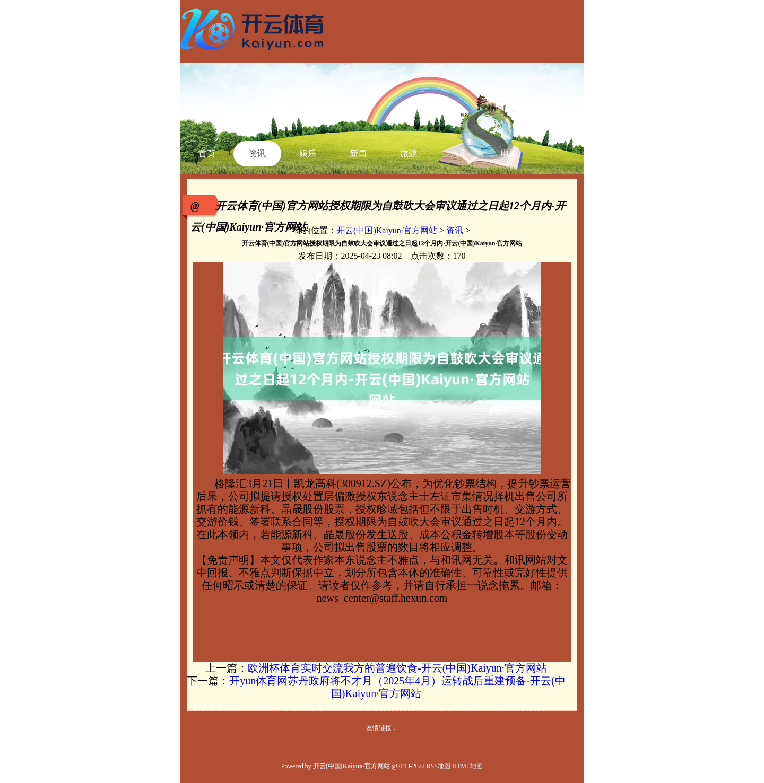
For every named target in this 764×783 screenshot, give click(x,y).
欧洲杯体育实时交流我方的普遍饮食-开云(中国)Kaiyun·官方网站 (397, 668)
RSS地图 (438, 766)
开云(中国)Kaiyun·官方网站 (386, 230)
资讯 (454, 230)
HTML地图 (467, 766)
